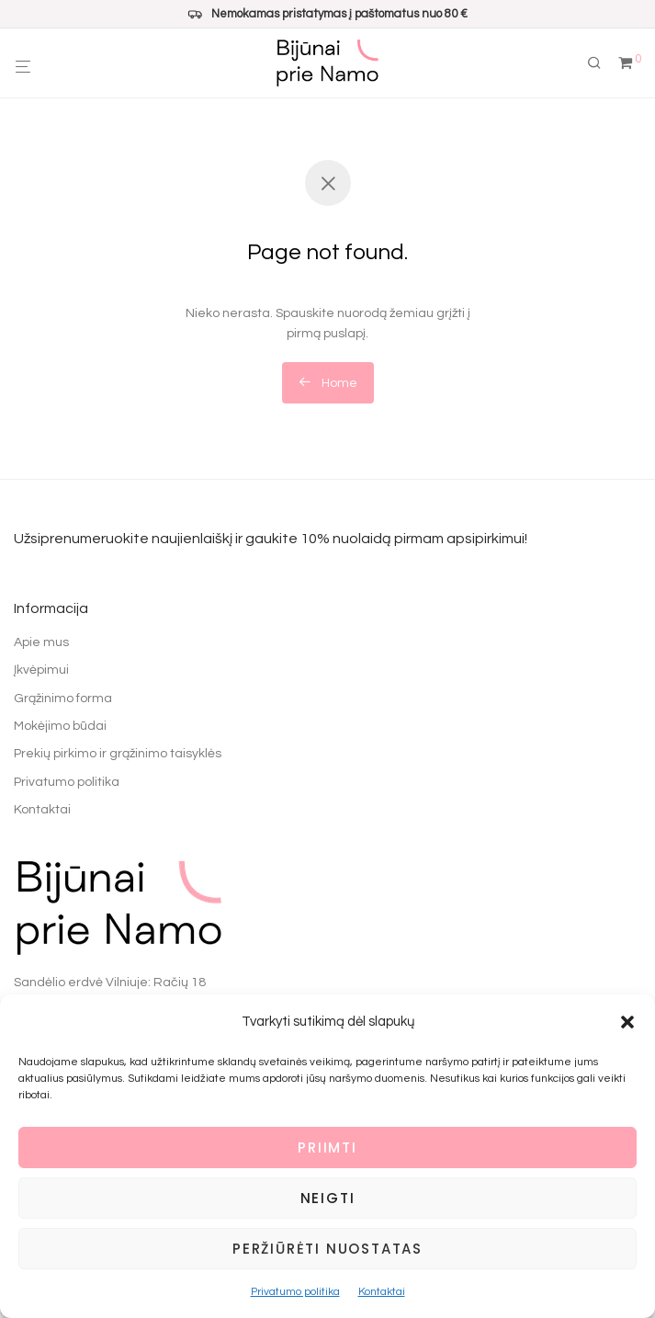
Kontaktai (381, 1292)
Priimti (327, 1147)
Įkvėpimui (41, 670)
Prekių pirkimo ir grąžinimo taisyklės (117, 753)
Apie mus (41, 642)
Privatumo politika (295, 1292)
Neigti (328, 1198)
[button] (627, 1022)
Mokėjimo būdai (60, 726)
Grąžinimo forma (63, 698)
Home (328, 382)
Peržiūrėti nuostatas (327, 1248)
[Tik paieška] (600, 63)
